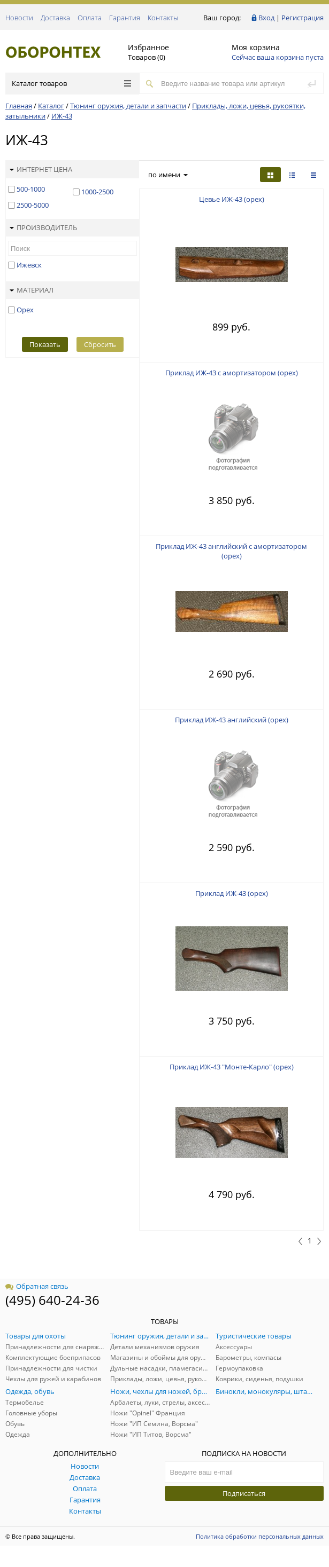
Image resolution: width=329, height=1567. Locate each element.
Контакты (163, 17)
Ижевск (29, 265)
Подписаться (244, 1493)
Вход (266, 17)
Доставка (55, 17)
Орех (25, 309)
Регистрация (302, 17)
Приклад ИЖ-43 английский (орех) (231, 720)
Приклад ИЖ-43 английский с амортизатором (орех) (231, 551)
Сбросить (100, 344)
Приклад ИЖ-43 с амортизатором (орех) (231, 372)
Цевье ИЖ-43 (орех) (231, 199)
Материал (31, 290)
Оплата (90, 17)
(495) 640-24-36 (52, 1300)
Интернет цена (41, 169)
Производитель (43, 227)
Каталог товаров (71, 83)
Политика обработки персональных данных (260, 1536)
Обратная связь (36, 1286)
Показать (44, 344)
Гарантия (124, 17)
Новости (19, 17)
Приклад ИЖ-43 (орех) (231, 893)
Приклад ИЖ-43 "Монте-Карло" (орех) (232, 1067)
